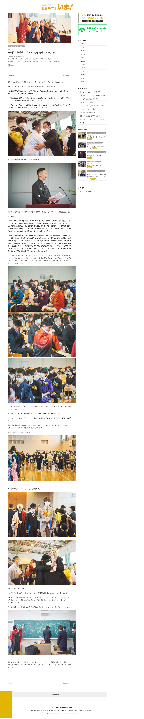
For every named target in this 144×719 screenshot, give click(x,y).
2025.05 (82, 72)
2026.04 (82, 44)
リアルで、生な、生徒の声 (88, 109)
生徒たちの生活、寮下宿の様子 (90, 116)
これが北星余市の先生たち (88, 113)
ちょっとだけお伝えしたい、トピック (92, 120)
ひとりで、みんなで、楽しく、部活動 (92, 106)
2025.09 (82, 61)
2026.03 (82, 48)
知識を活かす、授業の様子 (88, 103)
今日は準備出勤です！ (94, 166)
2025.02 (82, 82)
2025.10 (82, 58)
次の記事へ (66, 76)
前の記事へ (12, 76)
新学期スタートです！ (94, 156)
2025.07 (82, 65)
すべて (82, 123)
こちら (64, 212)
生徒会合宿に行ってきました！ (97, 137)
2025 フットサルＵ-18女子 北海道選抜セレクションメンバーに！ (97, 177)
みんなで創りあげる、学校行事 (90, 92)
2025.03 (82, 79)
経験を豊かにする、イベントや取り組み (93, 96)
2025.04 (82, 75)
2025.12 (82, 51)
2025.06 (82, 68)
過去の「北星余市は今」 (87, 192)
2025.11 (82, 54)
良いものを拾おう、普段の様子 (90, 99)
